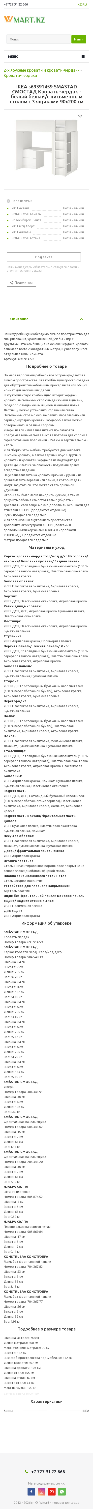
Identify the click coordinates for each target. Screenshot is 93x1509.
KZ (80, 4)
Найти (79, 39)
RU (85, 4)
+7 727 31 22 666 (16, 4)
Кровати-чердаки (20, 75)
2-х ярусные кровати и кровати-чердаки (42, 70)
